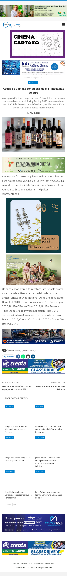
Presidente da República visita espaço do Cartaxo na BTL (16, 392)
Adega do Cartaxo (14, 354)
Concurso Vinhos (28, 354)
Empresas (33, 82)
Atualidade (40, 442)
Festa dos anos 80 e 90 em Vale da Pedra (50, 392)
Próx (15, 509)
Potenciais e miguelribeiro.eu (41, 572)
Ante (8, 509)
